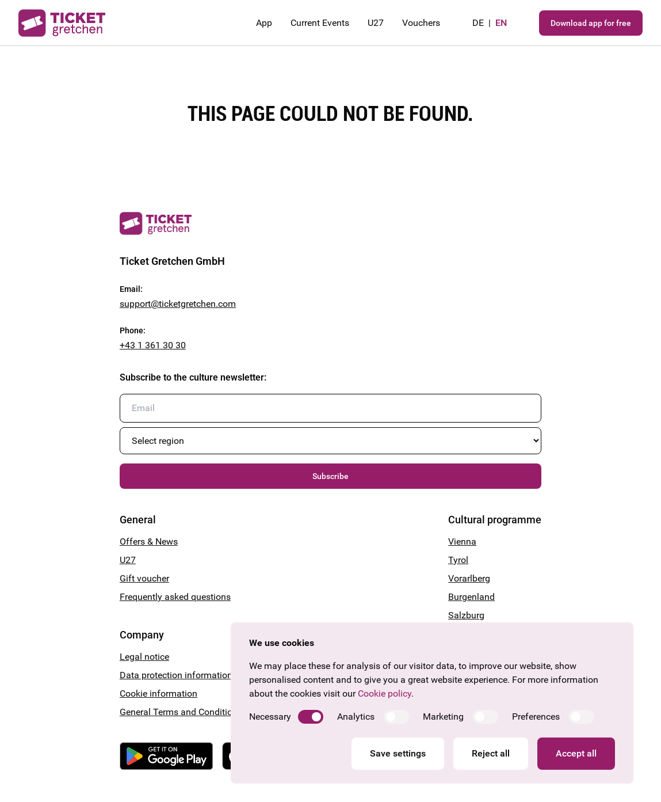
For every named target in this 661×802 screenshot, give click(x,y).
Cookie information (158, 693)
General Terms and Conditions (181, 711)
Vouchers (421, 22)
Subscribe (330, 476)
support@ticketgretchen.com (178, 303)
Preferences (536, 716)
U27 (376, 22)
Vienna (462, 541)
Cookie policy (384, 693)
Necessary (270, 716)
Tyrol (458, 559)
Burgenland (471, 596)
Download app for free (591, 23)
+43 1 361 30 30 (153, 345)
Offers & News (149, 541)
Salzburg (466, 615)
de (478, 22)
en (501, 22)
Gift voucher (144, 578)
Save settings (398, 753)
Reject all (491, 753)
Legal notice (144, 656)
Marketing (443, 716)
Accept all (576, 753)
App (264, 22)
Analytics (356, 716)
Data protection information (176, 675)
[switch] (310, 717)
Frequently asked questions (175, 596)
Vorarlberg (469, 578)
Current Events (320, 22)
